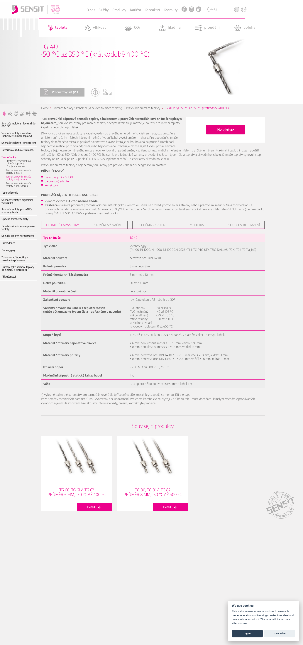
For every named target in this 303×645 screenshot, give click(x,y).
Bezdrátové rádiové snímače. (17, 149)
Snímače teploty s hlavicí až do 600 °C (18, 125)
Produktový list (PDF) (62, 92)
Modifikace (197, 225)
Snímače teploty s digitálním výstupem (17, 201)
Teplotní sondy (9, 192)
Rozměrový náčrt (105, 225)
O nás (91, 10)
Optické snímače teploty (14, 218)
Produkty (119, 10)
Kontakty (171, 10)
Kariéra (135, 10)
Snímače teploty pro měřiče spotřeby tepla (16, 211)
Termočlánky (8, 157)
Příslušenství (8, 276)
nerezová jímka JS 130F (57, 177)
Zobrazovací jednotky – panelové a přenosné (14, 259)
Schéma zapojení (151, 225)
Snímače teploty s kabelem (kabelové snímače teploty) (16, 134)
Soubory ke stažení (242, 225)
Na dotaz (224, 129)
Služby (104, 10)
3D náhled (101, 92)
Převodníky (8, 243)
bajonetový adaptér (56, 181)
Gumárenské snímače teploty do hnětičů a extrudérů (17, 268)
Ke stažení (152, 10)
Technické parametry (60, 225)
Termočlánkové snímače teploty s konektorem (18, 184)
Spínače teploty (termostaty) (17, 235)
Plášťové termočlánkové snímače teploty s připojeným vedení (18, 164)
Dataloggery (8, 250)
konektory (50, 185)
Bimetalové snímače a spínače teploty (18, 227)
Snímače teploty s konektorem (18, 142)
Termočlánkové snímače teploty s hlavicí (18, 171)
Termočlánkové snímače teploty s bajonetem (18, 178)
